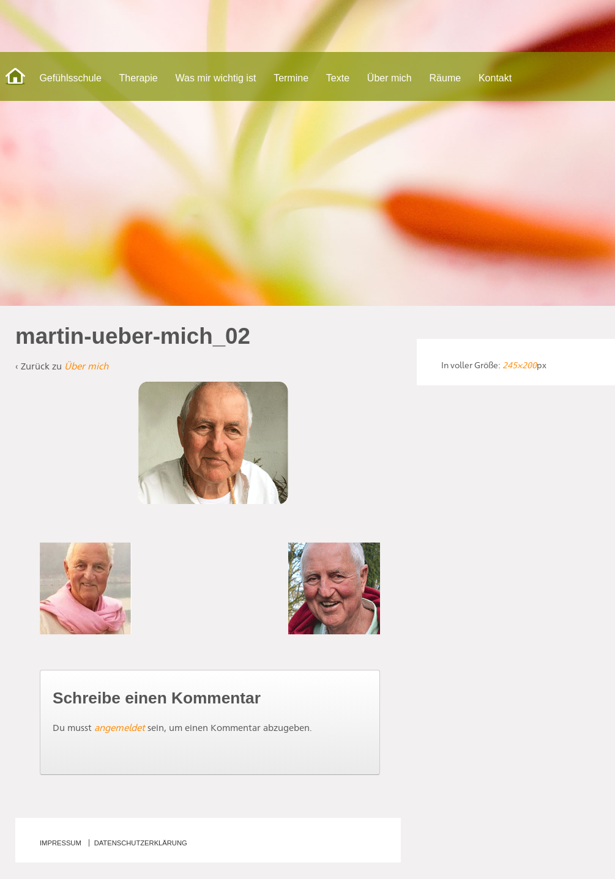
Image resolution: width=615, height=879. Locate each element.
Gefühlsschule (70, 78)
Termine (291, 78)
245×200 (519, 365)
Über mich (389, 78)
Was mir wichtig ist (216, 78)
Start (15, 76)
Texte (337, 78)
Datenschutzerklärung (140, 843)
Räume (445, 78)
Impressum (60, 843)
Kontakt (495, 78)
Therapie (138, 78)
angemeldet (119, 727)
